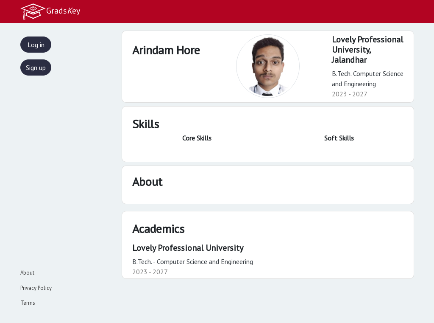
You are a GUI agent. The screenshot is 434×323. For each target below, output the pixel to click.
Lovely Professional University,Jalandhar (367, 49)
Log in (36, 44)
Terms (27, 302)
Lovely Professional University (187, 247)
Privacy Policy (36, 288)
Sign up (36, 67)
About (27, 272)
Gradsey (50, 11)
